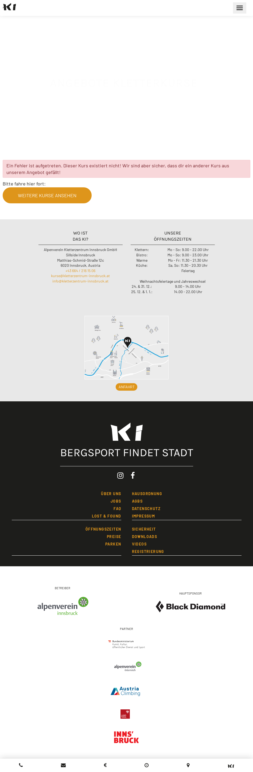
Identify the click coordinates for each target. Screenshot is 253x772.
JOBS (116, 501)
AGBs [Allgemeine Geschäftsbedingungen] (137, 501)
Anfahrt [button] (127, 387)
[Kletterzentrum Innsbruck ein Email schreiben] (63, 765)
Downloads (144, 536)
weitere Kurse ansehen (47, 195)
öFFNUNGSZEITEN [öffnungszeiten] (103, 529)
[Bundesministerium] (127, 642)
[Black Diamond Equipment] (190, 606)
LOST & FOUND (106, 516)
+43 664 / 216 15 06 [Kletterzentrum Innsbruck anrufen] (80, 270)
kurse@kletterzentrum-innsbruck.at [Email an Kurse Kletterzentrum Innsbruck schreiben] (80, 275)
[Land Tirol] (126, 713)
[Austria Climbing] (127, 690)
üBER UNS (111, 493)
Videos (139, 544)
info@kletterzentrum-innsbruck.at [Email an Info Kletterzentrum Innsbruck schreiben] (80, 281)
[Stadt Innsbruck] (126, 740)
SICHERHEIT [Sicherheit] (144, 529)
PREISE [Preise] (114, 536)
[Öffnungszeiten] (147, 765)
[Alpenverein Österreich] (127, 667)
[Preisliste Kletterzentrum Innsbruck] (105, 765)
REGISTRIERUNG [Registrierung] (148, 551)
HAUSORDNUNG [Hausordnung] (147, 493)
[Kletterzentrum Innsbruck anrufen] (21, 765)
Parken (113, 544)
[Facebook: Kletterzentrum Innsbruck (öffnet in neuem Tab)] (133, 475)
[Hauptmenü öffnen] (239, 8)
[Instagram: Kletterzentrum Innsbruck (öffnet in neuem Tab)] (120, 475)
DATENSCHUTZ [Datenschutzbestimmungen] (146, 508)
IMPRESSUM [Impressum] (143, 516)
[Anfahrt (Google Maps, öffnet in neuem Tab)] (188, 765)
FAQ (117, 508)
